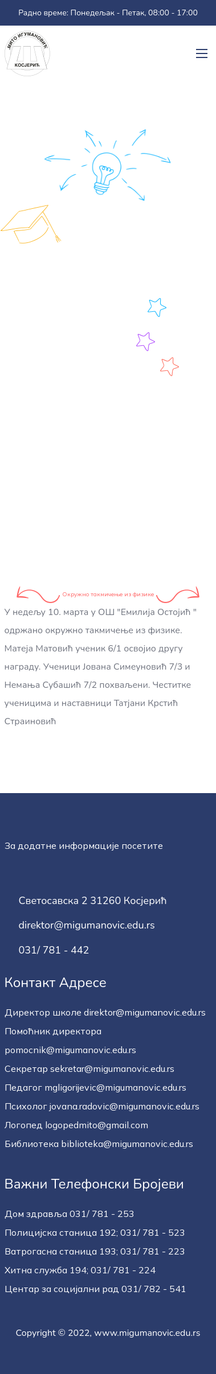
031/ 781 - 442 (54, 950)
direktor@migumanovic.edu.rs (87, 925)
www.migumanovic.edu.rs (147, 1333)
